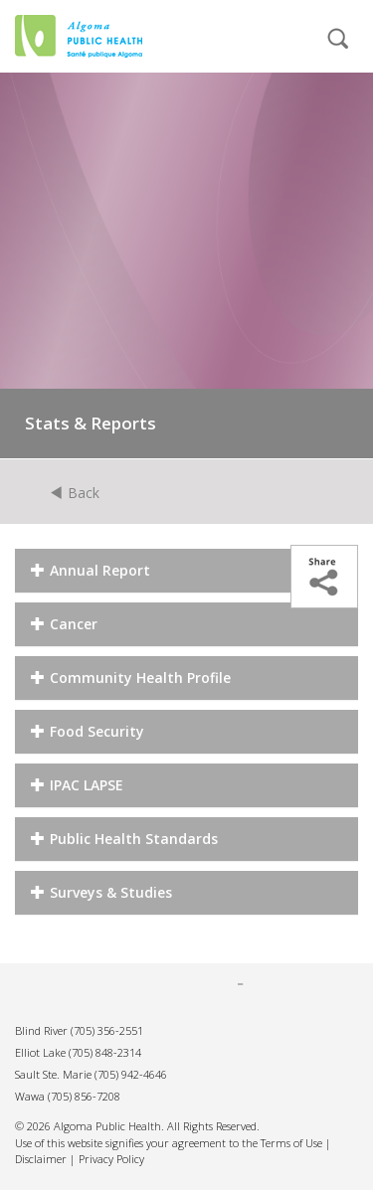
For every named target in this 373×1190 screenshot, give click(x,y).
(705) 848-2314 (105, 1052)
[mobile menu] (269, 48)
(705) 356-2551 (107, 1030)
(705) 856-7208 (84, 1096)
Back (74, 492)
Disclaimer (41, 1158)
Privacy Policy (111, 1158)
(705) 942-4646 (130, 1074)
